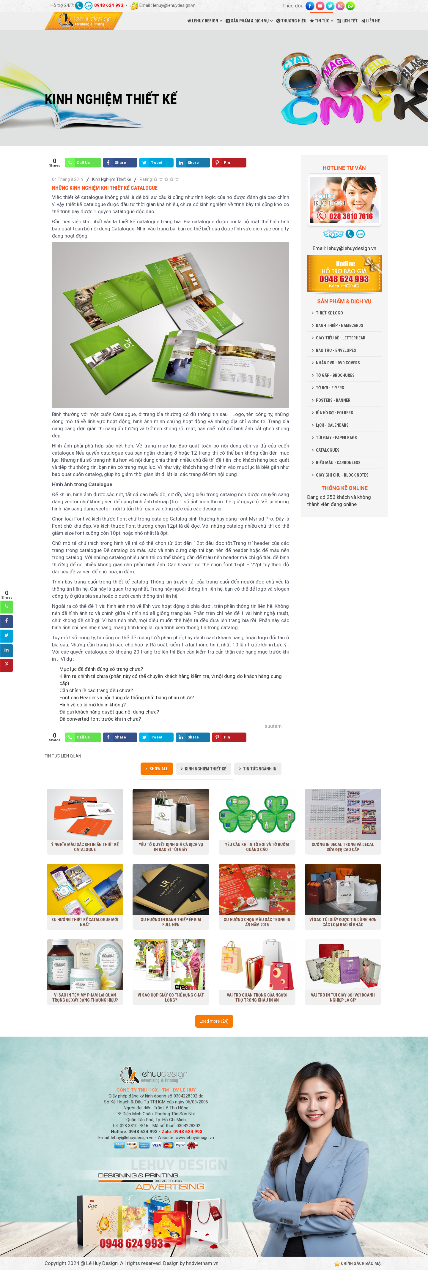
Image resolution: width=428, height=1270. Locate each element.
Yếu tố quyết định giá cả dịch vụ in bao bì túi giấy (171, 847)
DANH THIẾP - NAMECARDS (339, 325)
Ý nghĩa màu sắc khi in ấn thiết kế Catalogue (84, 847)
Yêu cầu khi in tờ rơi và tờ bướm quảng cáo (257, 847)
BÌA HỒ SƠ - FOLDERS (334, 412)
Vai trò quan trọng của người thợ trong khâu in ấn (257, 997)
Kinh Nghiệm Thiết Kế (111, 179)
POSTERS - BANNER (333, 400)
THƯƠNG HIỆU (291, 20)
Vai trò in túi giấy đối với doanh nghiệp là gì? (342, 997)
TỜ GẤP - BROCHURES (335, 375)
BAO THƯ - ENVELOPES (336, 350)
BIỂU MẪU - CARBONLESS (338, 462)
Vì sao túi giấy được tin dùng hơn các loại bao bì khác (342, 922)
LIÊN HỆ (370, 20)
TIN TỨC (319, 20)
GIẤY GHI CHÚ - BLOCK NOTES (342, 475)
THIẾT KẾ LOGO (329, 313)
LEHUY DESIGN (202, 20)
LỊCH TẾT (347, 20)
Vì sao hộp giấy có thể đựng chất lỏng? (171, 997)
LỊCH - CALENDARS (332, 425)
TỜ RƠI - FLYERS (330, 387)
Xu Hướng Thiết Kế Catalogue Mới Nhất (85, 922)
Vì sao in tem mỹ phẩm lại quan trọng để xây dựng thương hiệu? (85, 997)
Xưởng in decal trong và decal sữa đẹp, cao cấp (343, 847)
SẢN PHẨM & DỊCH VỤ (247, 20)
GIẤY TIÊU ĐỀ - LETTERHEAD (340, 338)
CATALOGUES (327, 450)
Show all (159, 768)
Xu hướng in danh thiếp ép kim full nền (171, 922)
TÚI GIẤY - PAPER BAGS (336, 437)
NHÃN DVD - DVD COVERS (338, 362)
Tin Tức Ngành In (259, 768)
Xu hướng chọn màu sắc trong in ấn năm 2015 (257, 922)
